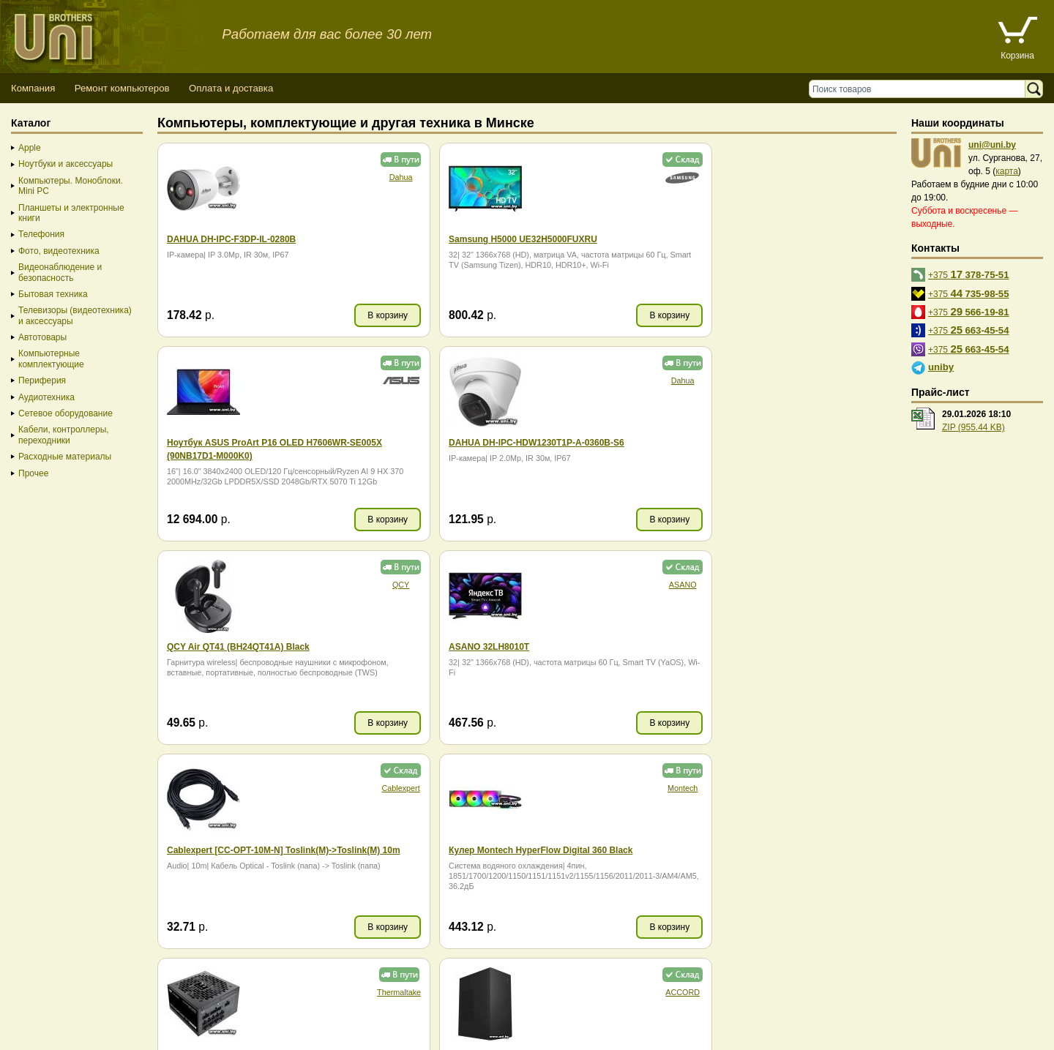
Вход (83, 1036)
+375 (968, 274)
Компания (33, 88)
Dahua (368, 177)
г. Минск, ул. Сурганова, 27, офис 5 (543, 1023)
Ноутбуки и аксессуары (65, 164)
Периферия (42, 380)
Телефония (41, 234)
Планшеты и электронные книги (71, 213)
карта (1006, 171)
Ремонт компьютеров (122, 88)
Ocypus (617, 788)
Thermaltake (865, 584)
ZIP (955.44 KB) (973, 427)
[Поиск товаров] (920, 89)
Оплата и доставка (231, 88)
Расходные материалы (64, 456)
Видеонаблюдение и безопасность (60, 272)
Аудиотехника (46, 397)
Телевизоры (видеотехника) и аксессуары (75, 315)
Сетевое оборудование (65, 413)
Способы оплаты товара (117, 1009)
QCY (617, 380)
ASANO (867, 380)
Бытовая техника (53, 294)
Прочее (33, 473)
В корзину (355, 315)
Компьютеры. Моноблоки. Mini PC (70, 186)
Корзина (1017, 55)
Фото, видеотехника (59, 251)
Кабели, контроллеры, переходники (63, 434)
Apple (29, 148)
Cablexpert (368, 584)
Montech (617, 584)
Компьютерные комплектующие (51, 358)
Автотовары (42, 337)
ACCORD (368, 788)
